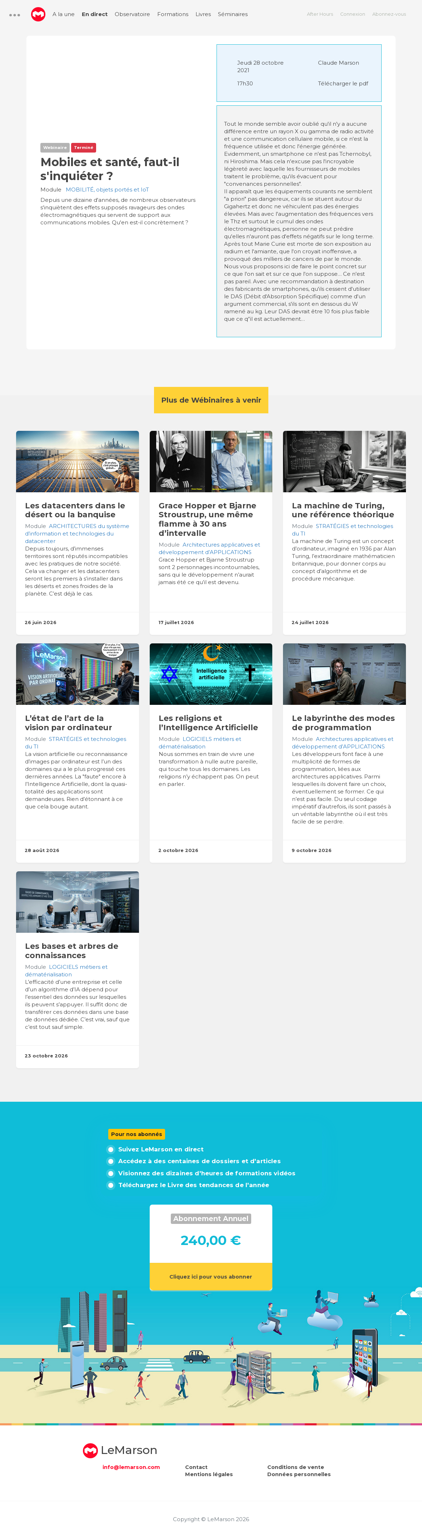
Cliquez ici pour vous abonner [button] (210, 1277)
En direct (95, 14)
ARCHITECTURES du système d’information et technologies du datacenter (77, 533)
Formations (172, 14)
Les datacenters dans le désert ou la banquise (75, 510)
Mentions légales (209, 1474)
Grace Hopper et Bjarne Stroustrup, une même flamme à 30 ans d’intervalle (207, 519)
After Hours (320, 14)
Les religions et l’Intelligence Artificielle (208, 722)
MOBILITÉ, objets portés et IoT (107, 189)
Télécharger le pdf (343, 83)
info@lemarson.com (131, 1467)
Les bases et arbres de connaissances (71, 950)
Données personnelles (299, 1474)
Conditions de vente (295, 1467)
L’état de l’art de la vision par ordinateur (68, 722)
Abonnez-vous (389, 14)
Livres (203, 14)
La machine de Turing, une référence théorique (343, 510)
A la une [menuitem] (64, 14)
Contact (196, 1467)
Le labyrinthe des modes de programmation (343, 722)
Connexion (352, 14)
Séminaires (233, 14)
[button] (14, 15)
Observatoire (132, 14)
